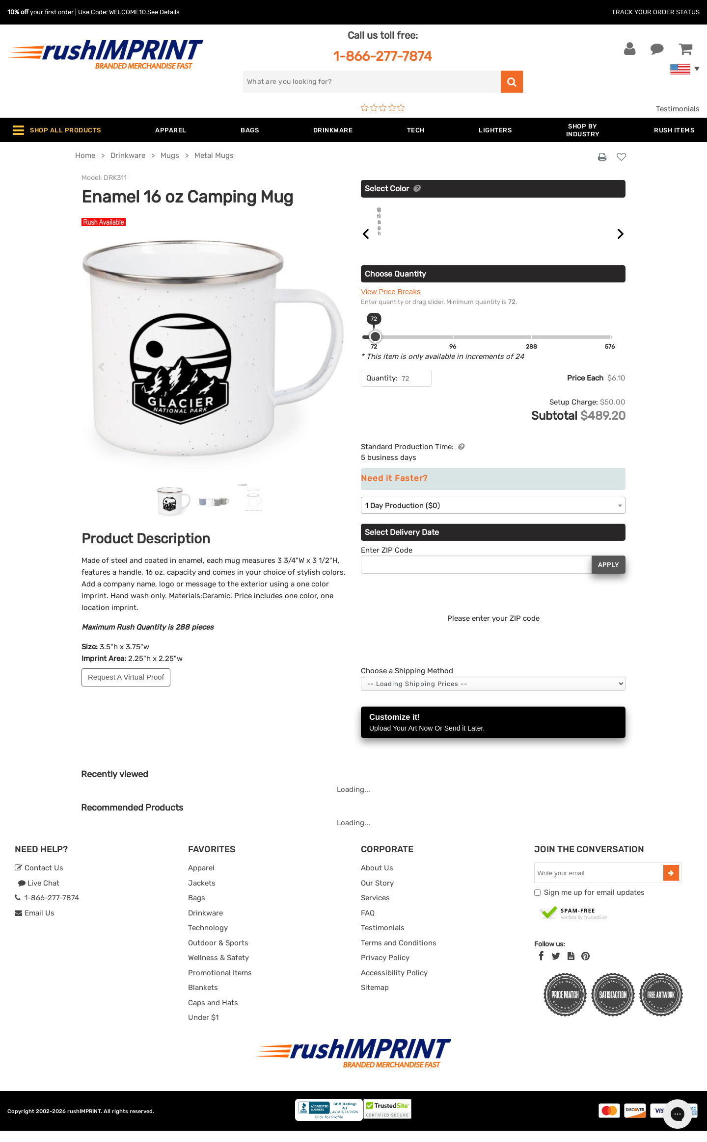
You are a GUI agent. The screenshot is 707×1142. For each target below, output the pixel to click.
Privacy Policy (385, 968)
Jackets (202, 894)
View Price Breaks (390, 303)
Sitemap (375, 998)
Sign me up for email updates (594, 903)
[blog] (571, 967)
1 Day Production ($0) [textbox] (402, 516)
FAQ (368, 924)
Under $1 (203, 1028)
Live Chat (38, 894)
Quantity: (382, 389)
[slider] (375, 348)
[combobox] (493, 516)
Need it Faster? (394, 489)
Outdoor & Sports (218, 954)
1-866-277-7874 (382, 56)
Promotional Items (220, 984)
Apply (608, 576)
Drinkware (205, 924)
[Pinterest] (585, 967)
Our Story (377, 894)
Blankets (203, 998)
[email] (600, 884)
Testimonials (678, 108)
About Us (377, 879)
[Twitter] (556, 967)
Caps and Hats (213, 1014)
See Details (163, 12)
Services (375, 909)
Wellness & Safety (218, 968)
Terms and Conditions (398, 954)
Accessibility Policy (394, 984)
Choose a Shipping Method (407, 682)
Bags (196, 909)
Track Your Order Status (656, 12)
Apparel (201, 879)
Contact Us (39, 879)
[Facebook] (541, 967)
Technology (208, 939)
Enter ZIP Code (386, 561)
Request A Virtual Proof (126, 677)
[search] (372, 82)
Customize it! (493, 734)
